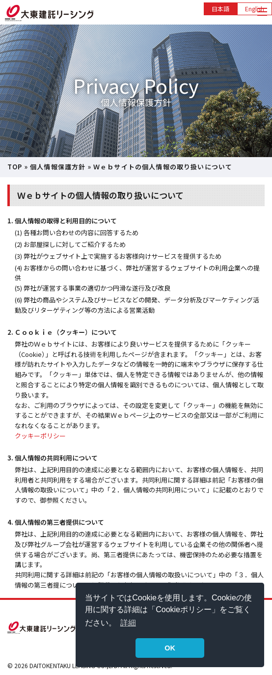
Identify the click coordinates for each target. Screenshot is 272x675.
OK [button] (169, 648)
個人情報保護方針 (57, 166)
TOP (15, 166)
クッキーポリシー (40, 435)
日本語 (220, 8)
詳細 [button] (128, 623)
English (254, 8)
